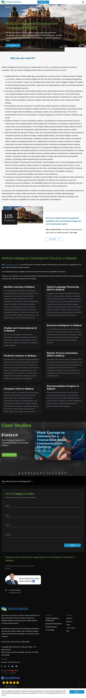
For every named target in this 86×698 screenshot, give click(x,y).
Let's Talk (43, 2)
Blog (67, 631)
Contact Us (13, 45)
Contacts (4, 659)
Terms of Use (15, 641)
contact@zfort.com (15, 592)
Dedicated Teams (51, 627)
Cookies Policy (25, 641)
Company (69, 615)
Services (48, 615)
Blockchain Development (54, 624)
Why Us (69, 621)
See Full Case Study (9, 455)
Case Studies (70, 628)
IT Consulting (50, 630)
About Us (69, 618)
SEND (72, 545)
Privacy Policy (5, 641)
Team (68, 624)
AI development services (13, 264)
